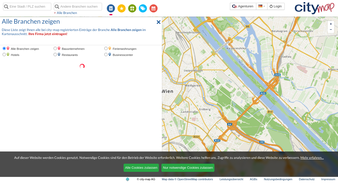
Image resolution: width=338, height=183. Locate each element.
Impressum (328, 179)
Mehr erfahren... (312, 158)
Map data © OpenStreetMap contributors (187, 179)
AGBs (253, 179)
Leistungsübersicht (231, 179)
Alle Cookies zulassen (141, 168)
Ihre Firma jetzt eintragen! (47, 34)
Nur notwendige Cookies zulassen (188, 168)
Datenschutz (307, 179)
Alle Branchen (67, 13)
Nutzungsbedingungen (278, 179)
